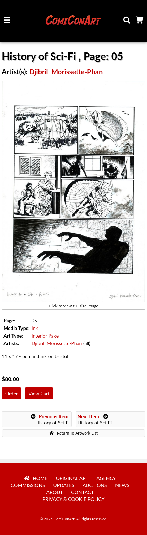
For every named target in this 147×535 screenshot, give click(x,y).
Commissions (28, 485)
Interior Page (45, 336)
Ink (35, 328)
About (54, 492)
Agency (106, 478)
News (122, 485)
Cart (141, 22)
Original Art (72, 478)
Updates (64, 485)
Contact (82, 492)
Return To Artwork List (73, 433)
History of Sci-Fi (50, 419)
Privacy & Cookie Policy (74, 499)
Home (36, 478)
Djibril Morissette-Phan (66, 71)
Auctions (95, 485)
